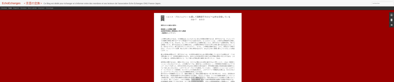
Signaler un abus (211, 81)
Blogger (204, 81)
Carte (10, 8)
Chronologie (49, 8)
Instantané (41, 8)
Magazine (16, 8)
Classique (4, 8)
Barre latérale (32, 8)
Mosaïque (23, 8)
